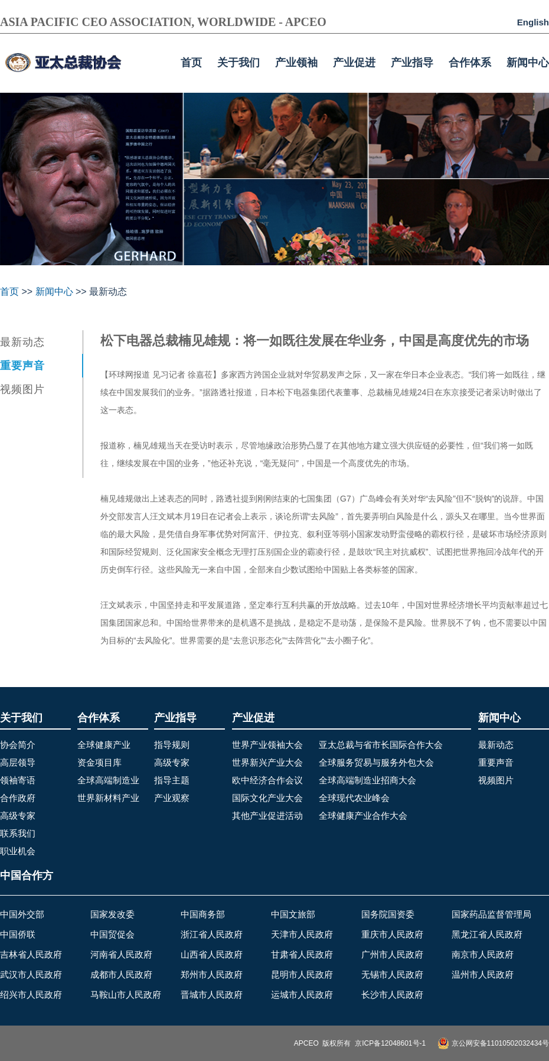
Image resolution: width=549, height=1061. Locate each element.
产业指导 (412, 63)
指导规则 (171, 745)
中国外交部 (22, 914)
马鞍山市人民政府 (125, 995)
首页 (191, 63)
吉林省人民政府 (31, 954)
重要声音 (22, 366)
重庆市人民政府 (392, 934)
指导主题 (171, 780)
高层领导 (17, 762)
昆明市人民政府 (302, 974)
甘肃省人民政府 (302, 954)
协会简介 (17, 745)
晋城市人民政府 (212, 995)
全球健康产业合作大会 (363, 816)
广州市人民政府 (392, 954)
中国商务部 (203, 914)
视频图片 (22, 389)
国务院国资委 (387, 914)
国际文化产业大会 (267, 798)
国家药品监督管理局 (491, 914)
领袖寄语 (17, 780)
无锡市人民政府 (392, 974)
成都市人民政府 (121, 974)
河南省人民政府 (121, 954)
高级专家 (17, 816)
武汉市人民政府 (31, 974)
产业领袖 (296, 63)
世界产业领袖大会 (267, 745)
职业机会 (17, 851)
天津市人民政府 (302, 934)
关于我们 (238, 63)
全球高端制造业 (108, 780)
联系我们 (17, 833)
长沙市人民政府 (392, 995)
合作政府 (17, 798)
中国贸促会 (112, 934)
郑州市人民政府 (212, 974)
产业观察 (171, 798)
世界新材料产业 (108, 798)
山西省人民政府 (212, 954)
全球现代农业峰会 (354, 798)
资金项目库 (99, 762)
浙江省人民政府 (212, 934)
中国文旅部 (293, 914)
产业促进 (354, 63)
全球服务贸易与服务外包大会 (376, 762)
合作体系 (470, 63)
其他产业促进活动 (267, 816)
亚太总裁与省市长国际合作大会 (381, 745)
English (533, 22)
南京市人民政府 (483, 954)
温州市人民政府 (483, 974)
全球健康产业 (103, 745)
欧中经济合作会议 (267, 780)
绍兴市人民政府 (31, 995)
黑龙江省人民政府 (487, 934)
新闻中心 (527, 63)
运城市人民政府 (302, 995)
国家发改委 (112, 914)
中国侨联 (17, 934)
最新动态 (22, 342)
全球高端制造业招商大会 (367, 780)
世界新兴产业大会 (267, 762)
